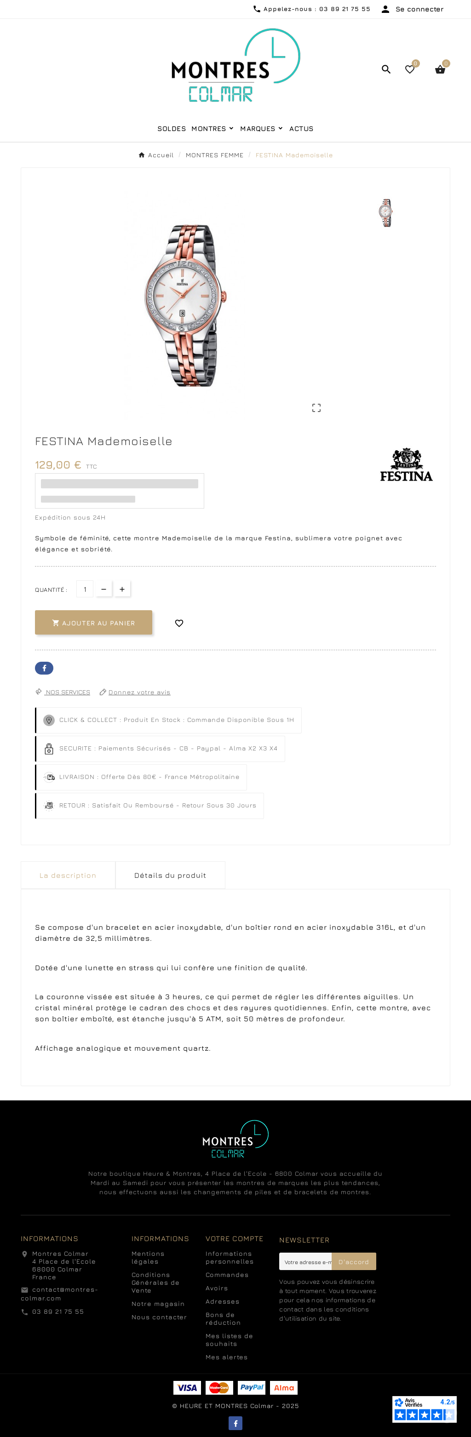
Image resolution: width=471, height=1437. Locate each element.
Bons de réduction (223, 1318)
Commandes (227, 1274)
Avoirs (217, 1288)
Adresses (223, 1301)
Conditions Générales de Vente (156, 1282)
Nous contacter (159, 1317)
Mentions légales (148, 1257)
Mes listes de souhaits (229, 1339)
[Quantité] (84, 588)
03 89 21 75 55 (58, 1311)
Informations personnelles (230, 1257)
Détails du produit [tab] (170, 875)
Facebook (44, 668)
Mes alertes (227, 1357)
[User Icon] (411, 9)
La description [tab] (68, 875)
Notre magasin (158, 1303)
